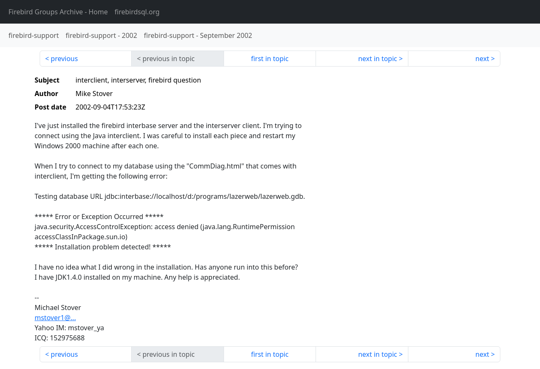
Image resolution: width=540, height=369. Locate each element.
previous (64, 58)
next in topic (377, 58)
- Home (58, 11)
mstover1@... (55, 317)
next (482, 58)
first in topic (270, 58)
